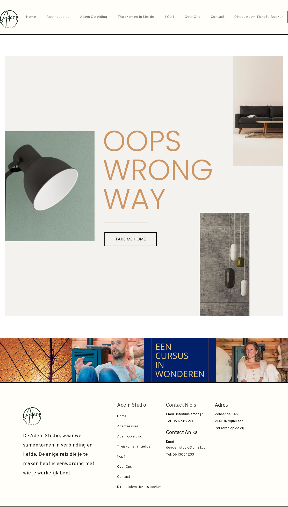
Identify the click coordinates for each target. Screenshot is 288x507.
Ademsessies (58, 17)
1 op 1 (169, 17)
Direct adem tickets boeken (259, 17)
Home (31, 17)
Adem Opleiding (93, 17)
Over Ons (192, 17)
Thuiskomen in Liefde (136, 17)
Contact (218, 17)
